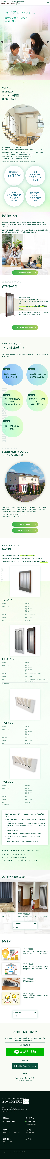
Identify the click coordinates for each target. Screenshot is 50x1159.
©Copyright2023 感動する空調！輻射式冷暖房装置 (24, 1152)
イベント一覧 (6, 1135)
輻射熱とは (6, 1118)
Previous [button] (2, 42)
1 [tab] (23, 82)
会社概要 (28, 1130)
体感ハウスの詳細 (25, 524)
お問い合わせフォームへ (27, 1066)
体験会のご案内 (30, 1121)
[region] (25, 42)
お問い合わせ (7, 1139)
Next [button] (48, 42)
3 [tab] (26, 82)
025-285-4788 (26, 1078)
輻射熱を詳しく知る (25, 273)
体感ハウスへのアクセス (25, 530)
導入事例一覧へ (17, 923)
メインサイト (30, 1139)
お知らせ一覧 (6, 1132)
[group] (25, 899)
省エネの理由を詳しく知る (25, 328)
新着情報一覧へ (17, 1012)
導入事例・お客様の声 (9, 1121)
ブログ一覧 (17, 1132)
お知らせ (5, 1130)
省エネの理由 (30, 1118)
